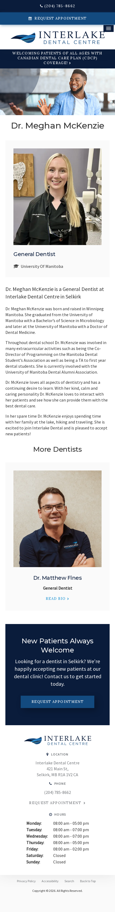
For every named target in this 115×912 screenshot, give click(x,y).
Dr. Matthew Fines (57, 578)
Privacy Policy (26, 881)
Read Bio (56, 598)
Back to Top (88, 881)
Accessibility (50, 881)
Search (69, 881)
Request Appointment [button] (60, 18)
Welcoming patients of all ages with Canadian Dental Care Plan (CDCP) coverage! (57, 58)
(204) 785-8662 (59, 6)
